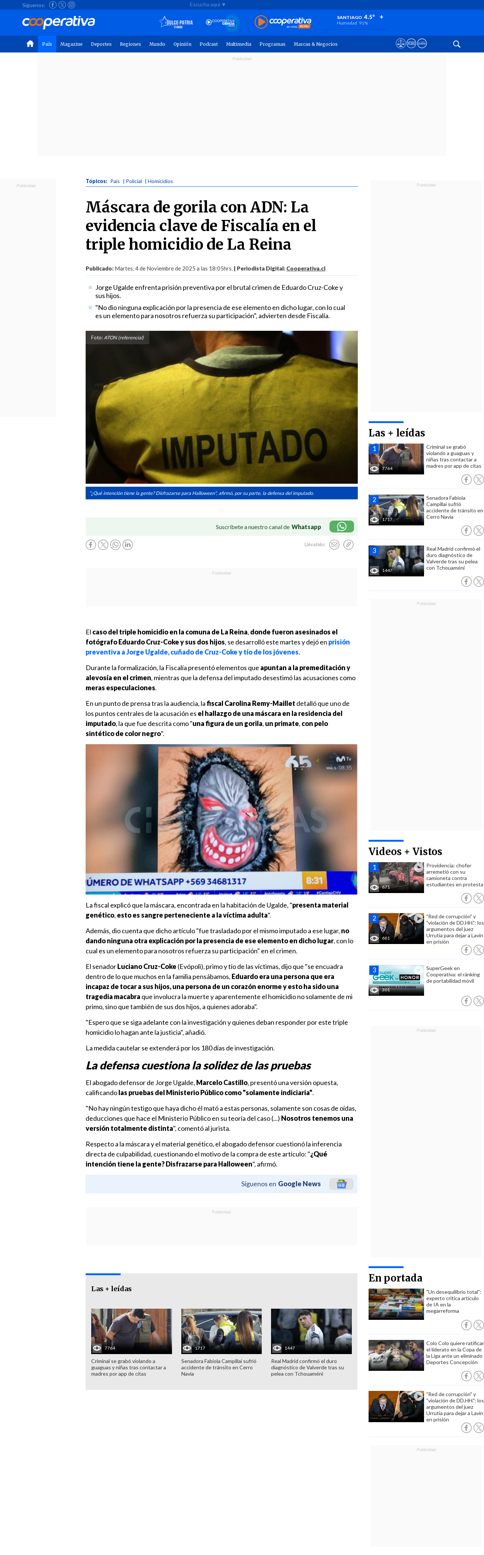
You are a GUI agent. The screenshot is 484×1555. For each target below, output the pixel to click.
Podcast (209, 44)
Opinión (182, 44)
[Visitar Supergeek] (422, 50)
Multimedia (238, 44)
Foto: (97, 337)
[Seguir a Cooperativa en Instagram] (71, 5)
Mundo (157, 44)
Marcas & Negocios (316, 44)
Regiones (130, 44)
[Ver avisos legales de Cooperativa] (401, 50)
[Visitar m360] (411, 50)
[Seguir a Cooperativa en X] (62, 5)
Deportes (101, 44)
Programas (272, 44)
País (47, 44)
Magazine (71, 44)
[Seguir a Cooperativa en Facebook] (53, 5)
